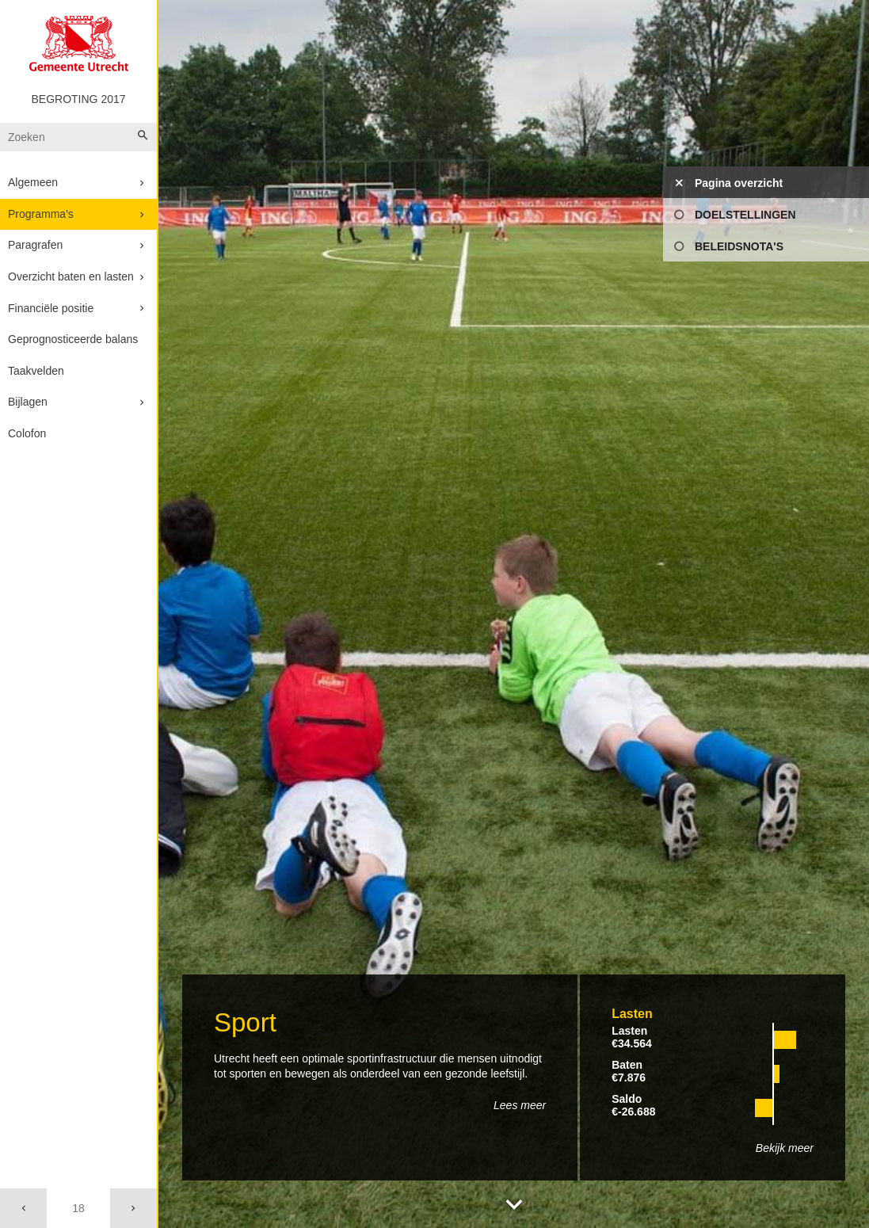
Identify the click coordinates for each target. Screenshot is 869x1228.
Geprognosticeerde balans (73, 339)
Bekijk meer (785, 1148)
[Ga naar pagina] (78, 1208)
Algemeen (33, 182)
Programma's (41, 214)
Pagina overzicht (739, 183)
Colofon (27, 433)
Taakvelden (36, 370)
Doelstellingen (745, 214)
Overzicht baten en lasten (71, 276)
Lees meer (520, 1105)
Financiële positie (50, 308)
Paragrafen (35, 244)
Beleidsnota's (739, 246)
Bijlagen (28, 401)
